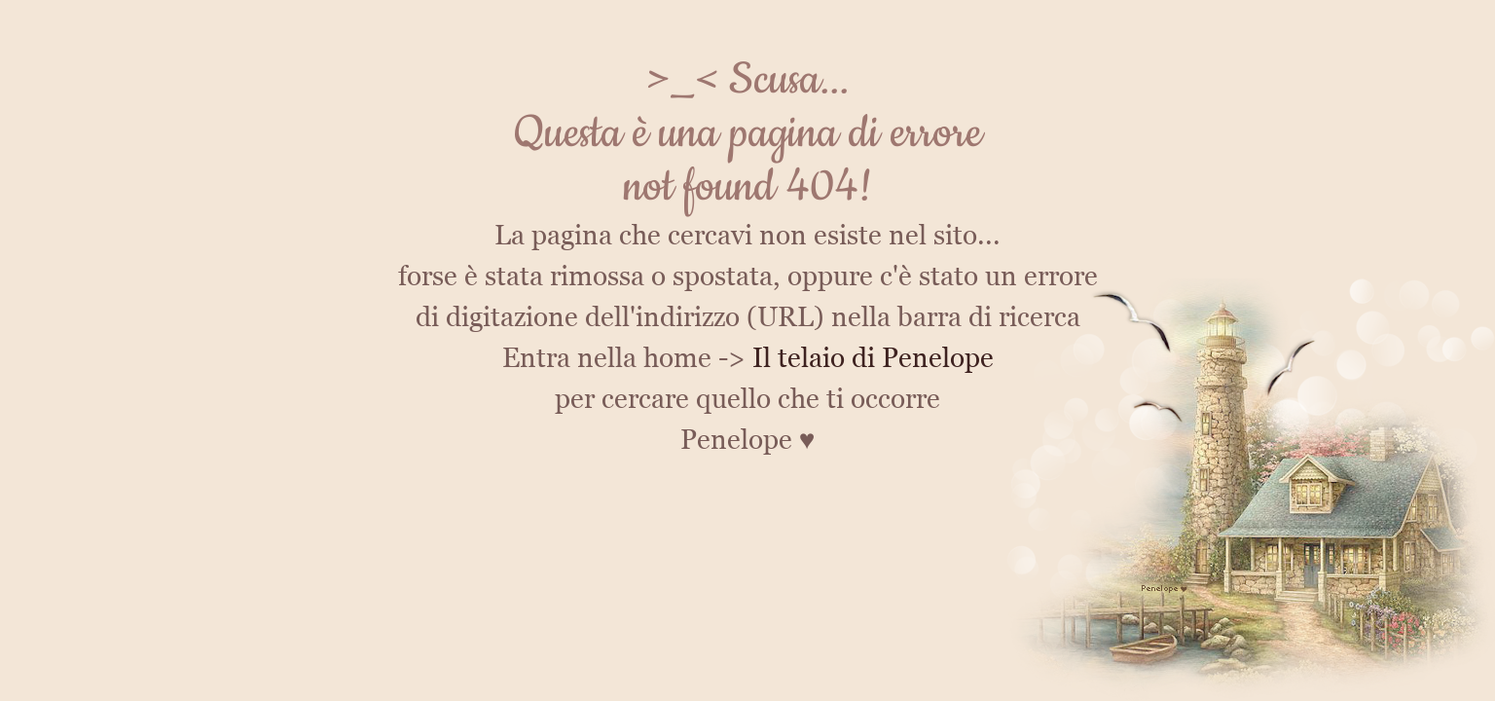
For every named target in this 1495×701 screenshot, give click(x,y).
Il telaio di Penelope (873, 357)
